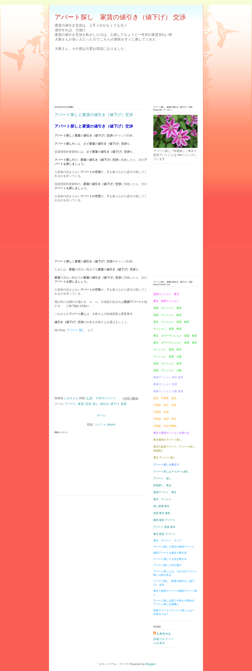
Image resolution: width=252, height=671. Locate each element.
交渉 (88, 403)
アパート (70, 403)
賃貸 (123, 403)
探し (96, 403)
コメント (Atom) (104, 424)
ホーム (101, 415)
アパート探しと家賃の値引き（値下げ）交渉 (93, 115)
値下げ (114, 403)
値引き (104, 403)
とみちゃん (164, 633)
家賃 (81, 403)
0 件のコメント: (106, 398)
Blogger (150, 664)
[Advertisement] (126, 75)
